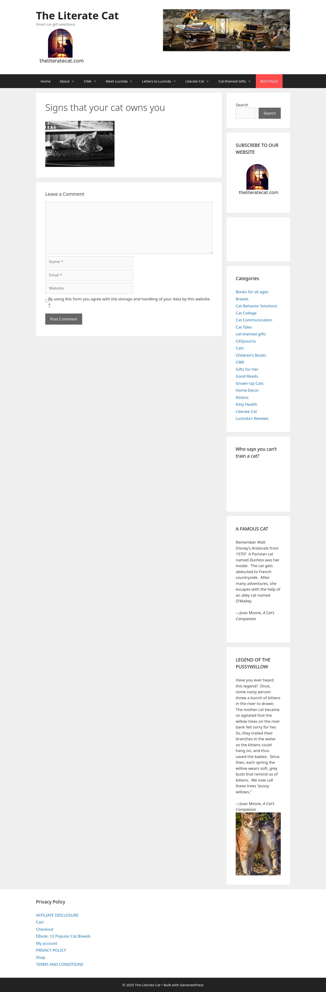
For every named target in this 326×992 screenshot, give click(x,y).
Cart (40, 922)
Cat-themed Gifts (237, 81)
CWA (92, 81)
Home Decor (247, 390)
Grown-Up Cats (249, 383)
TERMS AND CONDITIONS (59, 964)
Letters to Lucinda (161, 81)
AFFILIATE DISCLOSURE (57, 915)
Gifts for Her (247, 369)
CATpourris (246, 341)
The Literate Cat (77, 15)
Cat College (246, 313)
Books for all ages (252, 291)
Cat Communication (254, 320)
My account (46, 943)
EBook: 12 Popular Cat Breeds (63, 936)
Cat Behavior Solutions (256, 305)
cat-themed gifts (251, 334)
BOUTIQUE (269, 81)
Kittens (242, 397)
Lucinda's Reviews (252, 418)
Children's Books (251, 355)
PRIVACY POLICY (51, 950)
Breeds (242, 299)
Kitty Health (246, 404)
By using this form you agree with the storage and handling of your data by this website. (129, 302)
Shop (40, 957)
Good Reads (247, 376)
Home (46, 81)
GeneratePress (192, 985)
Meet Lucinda (121, 81)
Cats (240, 348)
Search (242, 104)
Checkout (44, 929)
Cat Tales (244, 327)
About (69, 81)
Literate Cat (199, 81)
